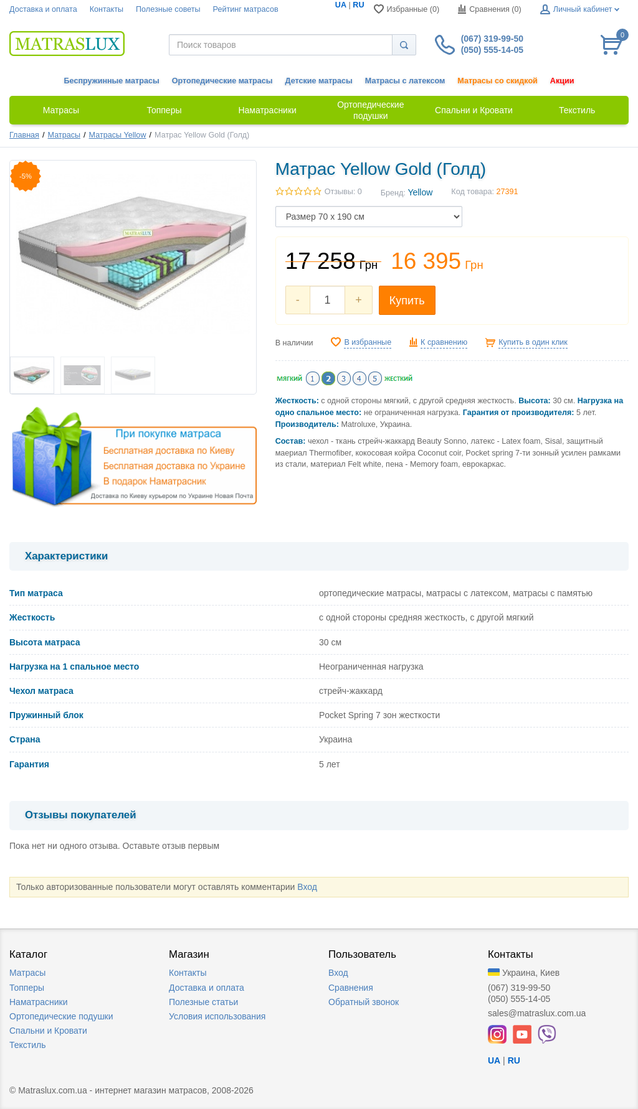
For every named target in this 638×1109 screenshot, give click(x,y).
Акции (562, 81)
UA (340, 5)
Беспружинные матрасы (112, 81)
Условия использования (217, 1016)
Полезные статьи (203, 1002)
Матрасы (64, 135)
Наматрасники (38, 1002)
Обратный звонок (363, 1002)
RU (358, 5)
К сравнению (444, 342)
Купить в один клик (533, 342)
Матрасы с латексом (405, 81)
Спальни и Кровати (48, 1031)
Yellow (419, 192)
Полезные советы (168, 9)
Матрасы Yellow (117, 135)
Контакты (106, 9)
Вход (307, 887)
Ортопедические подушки (61, 1016)
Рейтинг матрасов (246, 9)
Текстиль (27, 1045)
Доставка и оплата (43, 9)
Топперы (26, 988)
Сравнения (350, 988)
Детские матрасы (319, 81)
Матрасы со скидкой (497, 81)
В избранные (367, 342)
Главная (24, 135)
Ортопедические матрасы (222, 81)
